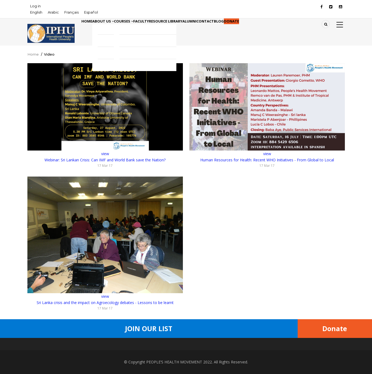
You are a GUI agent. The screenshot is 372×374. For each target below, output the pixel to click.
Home (90, 29)
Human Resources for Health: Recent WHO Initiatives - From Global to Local (267, 159)
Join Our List (148, 328)
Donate (291, 29)
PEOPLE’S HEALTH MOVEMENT (174, 362)
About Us (113, 29)
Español (91, 12)
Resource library (197, 29)
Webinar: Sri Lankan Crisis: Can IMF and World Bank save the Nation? (105, 159)
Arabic (53, 12)
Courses (141, 29)
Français (71, 12)
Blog (271, 29)
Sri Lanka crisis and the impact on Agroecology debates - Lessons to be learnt (105, 302)
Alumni (228, 29)
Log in (35, 6)
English (36, 12)
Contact (251, 29)
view (105, 153)
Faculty (165, 29)
